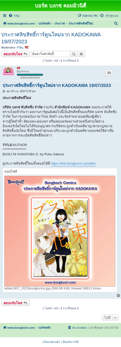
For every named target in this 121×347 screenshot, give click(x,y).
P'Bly (20, 47)
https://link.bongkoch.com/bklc (73, 163)
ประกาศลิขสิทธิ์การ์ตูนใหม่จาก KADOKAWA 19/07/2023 (51, 38)
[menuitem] (14, 16)
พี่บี (26, 47)
